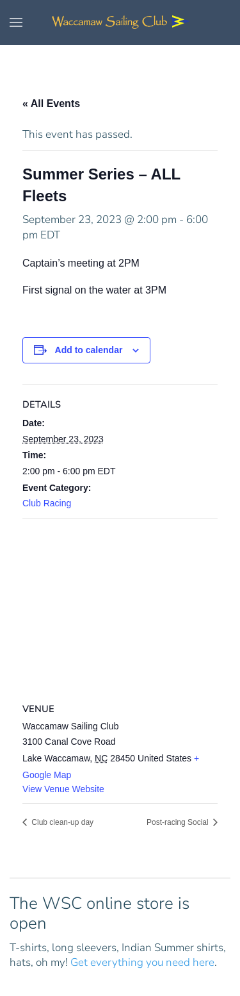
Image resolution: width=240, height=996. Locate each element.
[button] (16, 22)
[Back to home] (120, 22)
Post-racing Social (179, 822)
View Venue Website (63, 789)
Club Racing (46, 503)
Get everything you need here (142, 962)
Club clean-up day (61, 822)
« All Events (51, 103)
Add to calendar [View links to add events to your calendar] (89, 350)
